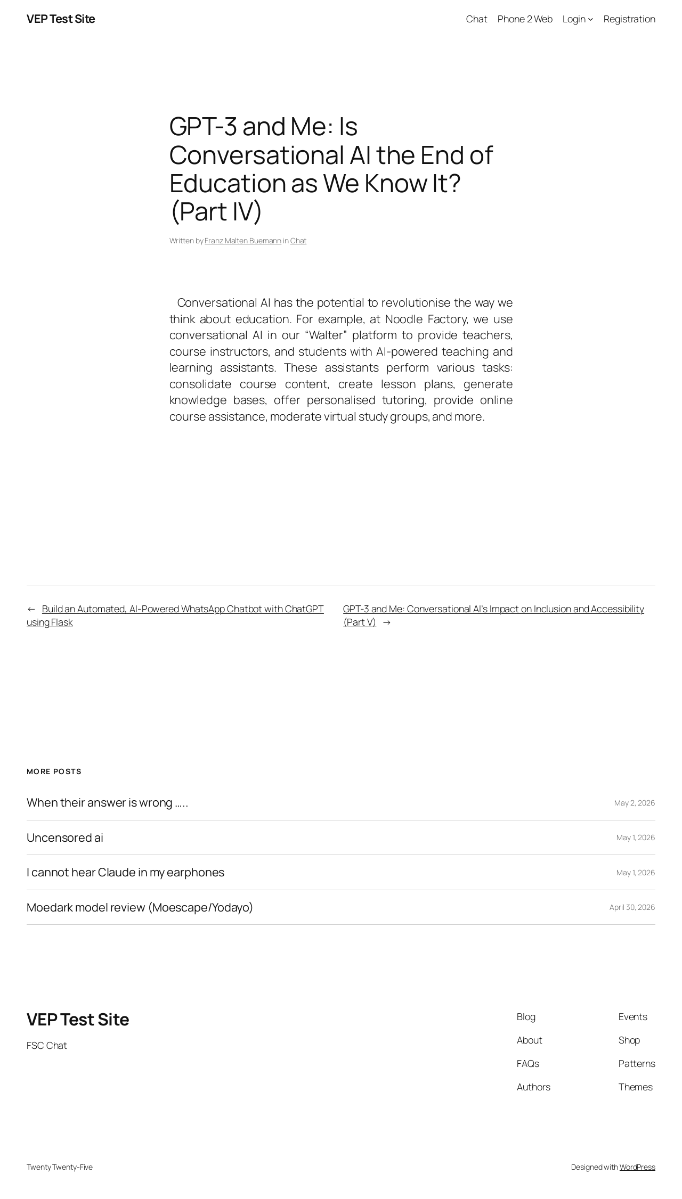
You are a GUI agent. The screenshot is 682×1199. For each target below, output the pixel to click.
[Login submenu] (591, 19)
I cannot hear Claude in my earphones (125, 872)
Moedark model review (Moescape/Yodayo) (140, 907)
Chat (298, 240)
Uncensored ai (65, 837)
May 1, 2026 (635, 837)
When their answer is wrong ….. (108, 802)
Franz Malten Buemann (243, 240)
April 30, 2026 (632, 907)
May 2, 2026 (634, 803)
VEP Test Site (61, 19)
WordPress (637, 1167)
